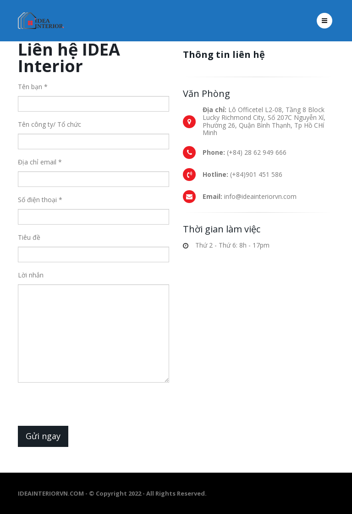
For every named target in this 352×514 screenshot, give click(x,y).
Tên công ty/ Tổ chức (49, 124)
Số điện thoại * (40, 199)
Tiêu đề (29, 237)
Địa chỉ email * (40, 162)
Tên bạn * (33, 86)
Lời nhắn (31, 275)
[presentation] (87, 408)
